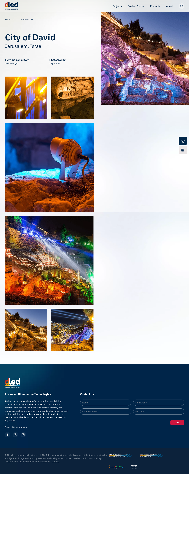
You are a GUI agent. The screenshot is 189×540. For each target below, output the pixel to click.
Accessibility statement (16, 427)
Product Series (136, 6)
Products (155, 6)
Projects (117, 6)
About (169, 6)
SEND (177, 422)
